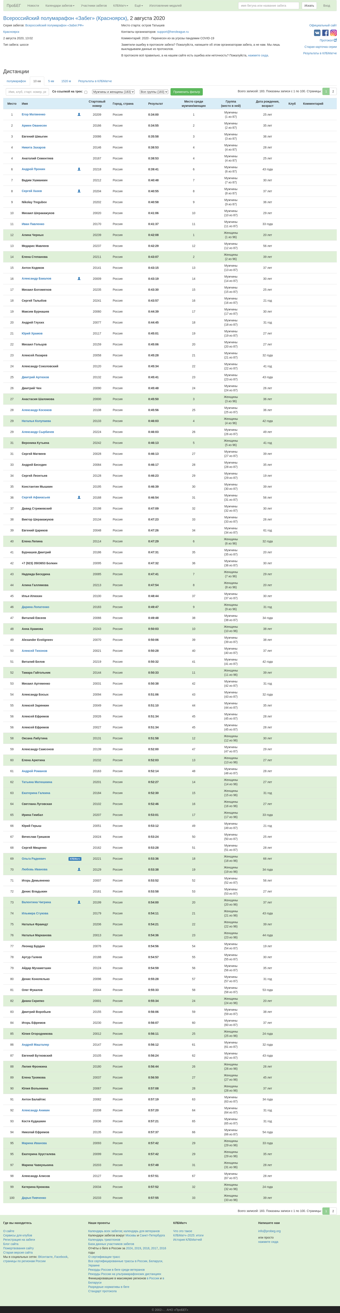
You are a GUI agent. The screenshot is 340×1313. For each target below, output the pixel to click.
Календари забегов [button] (60, 5)
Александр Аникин (36, 1110)
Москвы (130, 1235)
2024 (129, 1248)
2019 (137, 1248)
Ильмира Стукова (35, 913)
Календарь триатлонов (104, 1239)
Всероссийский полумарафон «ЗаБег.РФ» (54, 25)
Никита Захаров (34, 147)
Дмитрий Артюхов (35, 377)
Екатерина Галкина (36, 793)
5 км (51, 81)
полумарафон (16, 81)
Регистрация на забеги (19, 1239)
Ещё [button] (139, 5)
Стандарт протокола (102, 1291)
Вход (326, 5)
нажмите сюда (258, 55)
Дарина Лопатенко (35, 607)
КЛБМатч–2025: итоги (188, 1235)
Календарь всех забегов (105, 1231)
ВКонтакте (45, 1257)
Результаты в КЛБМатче (320, 53)
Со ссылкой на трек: (67, 91)
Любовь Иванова (34, 869)
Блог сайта (10, 1244)
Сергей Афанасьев (36, 497)
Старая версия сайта (18, 1252)
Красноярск (11, 31)
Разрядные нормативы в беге (108, 1287)
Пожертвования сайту (18, 1248)
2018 (146, 1248)
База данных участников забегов (111, 1244)
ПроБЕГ (14, 5)
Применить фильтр (186, 92)
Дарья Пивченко (34, 1198)
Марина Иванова (34, 1143)
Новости (33, 5)
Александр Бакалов (36, 278)
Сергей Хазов (32, 191)
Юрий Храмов (32, 333)
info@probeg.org (269, 1231)
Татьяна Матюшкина (37, 782)
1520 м (66, 81)
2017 (154, 1248)
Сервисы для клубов (17, 1235)
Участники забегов (94, 5)
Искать (309, 5)
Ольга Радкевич (34, 858)
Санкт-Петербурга (152, 1235)
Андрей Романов (34, 771)
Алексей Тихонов (34, 650)
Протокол (328, 40)
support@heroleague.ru (173, 31)
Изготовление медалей (165, 5)
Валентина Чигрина (36, 902)
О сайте (8, 1231)
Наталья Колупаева (36, 421)
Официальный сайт (323, 25)
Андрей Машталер (35, 1044)
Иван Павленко (33, 224)
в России (153, 1278)
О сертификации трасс (104, 1257)
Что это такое (182, 1231)
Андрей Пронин (33, 169)
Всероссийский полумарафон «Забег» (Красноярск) (65, 18)
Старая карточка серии (321, 46)
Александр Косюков (37, 410)
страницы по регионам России (24, 1261)
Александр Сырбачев (38, 432)
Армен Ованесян (34, 125)
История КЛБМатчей (187, 1239)
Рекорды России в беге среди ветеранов (116, 1269)
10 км (37, 81)
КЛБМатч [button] (120, 5)
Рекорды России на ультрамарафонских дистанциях (124, 1274)
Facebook (60, 1257)
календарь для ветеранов (142, 1231)
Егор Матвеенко (33, 114)
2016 (163, 1248)
